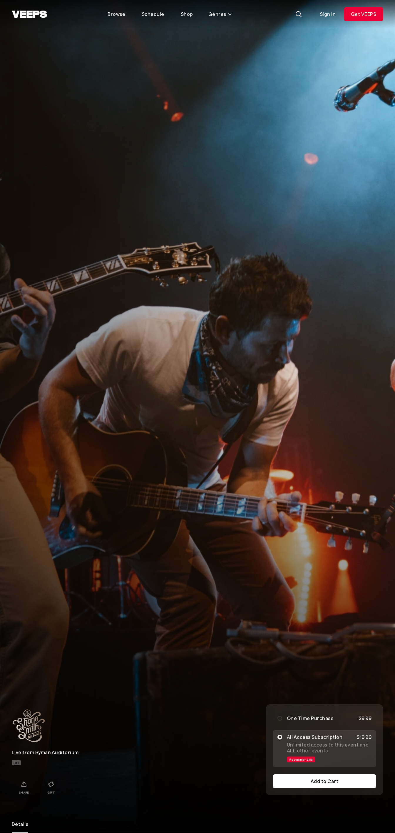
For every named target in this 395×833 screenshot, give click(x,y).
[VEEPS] (29, 14)
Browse (116, 14)
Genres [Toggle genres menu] (220, 14)
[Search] (299, 14)
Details (20, 824)
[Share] (24, 787)
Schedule (153, 14)
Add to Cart (324, 781)
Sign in (328, 14)
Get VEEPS (363, 14)
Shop (187, 14)
